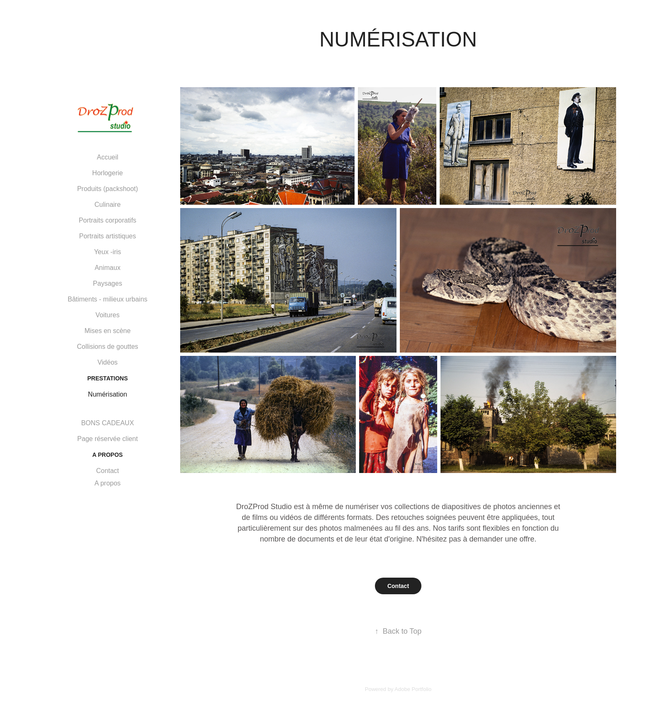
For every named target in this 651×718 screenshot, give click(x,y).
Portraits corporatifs (108, 220)
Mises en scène (107, 330)
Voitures (107, 315)
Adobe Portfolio (412, 689)
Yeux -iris (107, 251)
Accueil (107, 157)
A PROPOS (107, 454)
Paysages (107, 283)
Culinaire (107, 204)
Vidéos (108, 362)
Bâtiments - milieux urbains (107, 299)
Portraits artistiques (107, 236)
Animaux (107, 267)
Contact (107, 470)
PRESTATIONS (107, 378)
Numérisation (107, 394)
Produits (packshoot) (107, 188)
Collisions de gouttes (107, 346)
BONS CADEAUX (107, 422)
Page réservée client (107, 438)
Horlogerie (107, 172)
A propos (107, 483)
